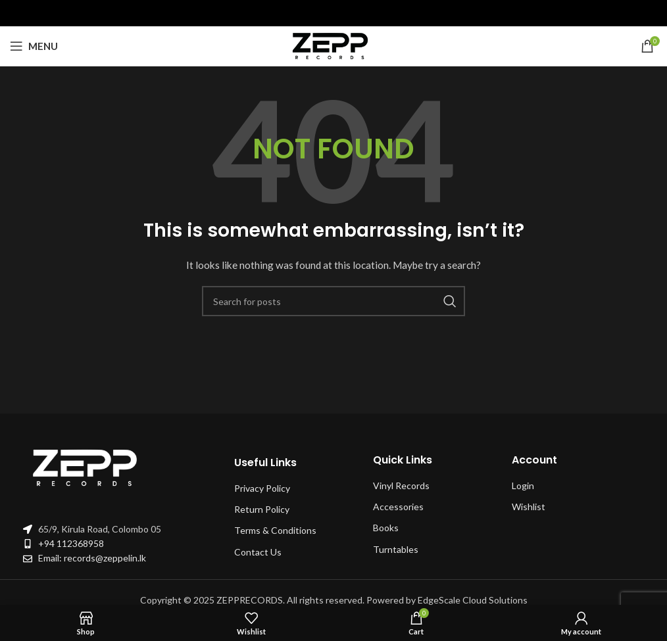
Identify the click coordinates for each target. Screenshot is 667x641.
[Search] (333, 301)
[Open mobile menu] (33, 46)
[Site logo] (333, 45)
